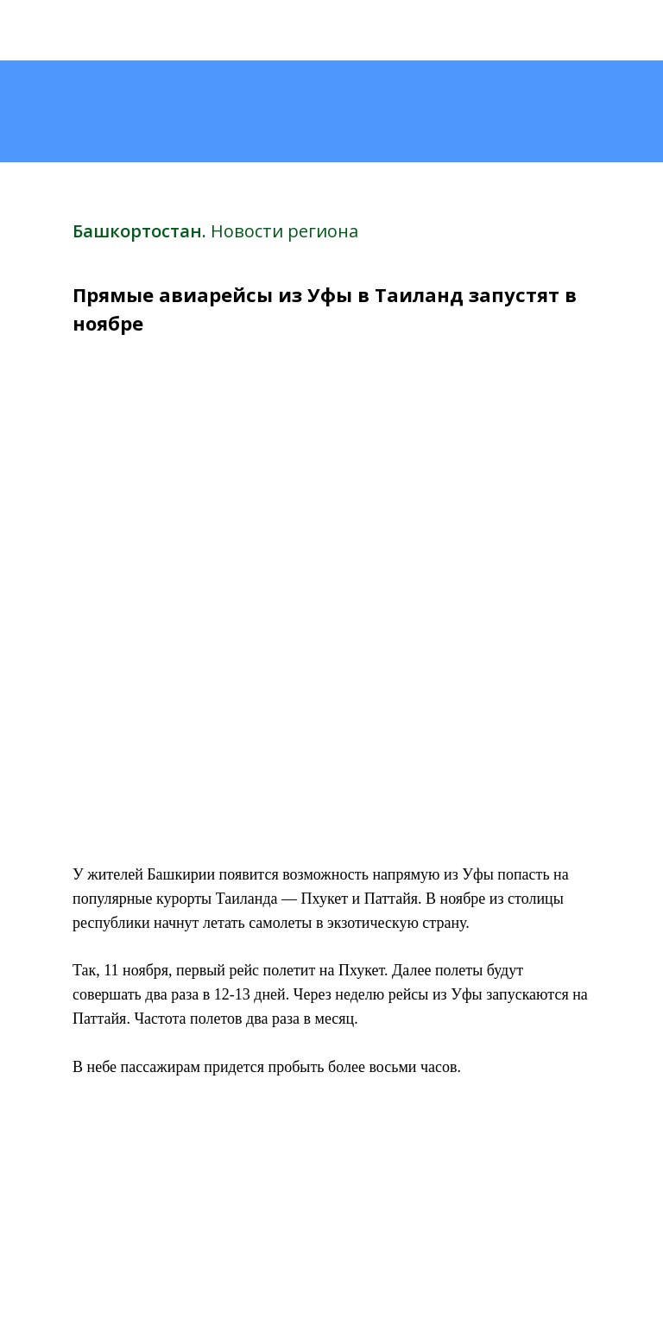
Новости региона (284, 231)
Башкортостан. (142, 231)
